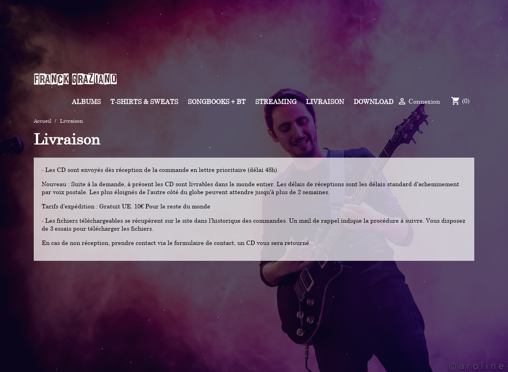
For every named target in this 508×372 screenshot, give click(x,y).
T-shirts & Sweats (144, 102)
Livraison (325, 102)
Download (373, 102)
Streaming (275, 102)
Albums (86, 102)
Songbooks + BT (217, 102)
